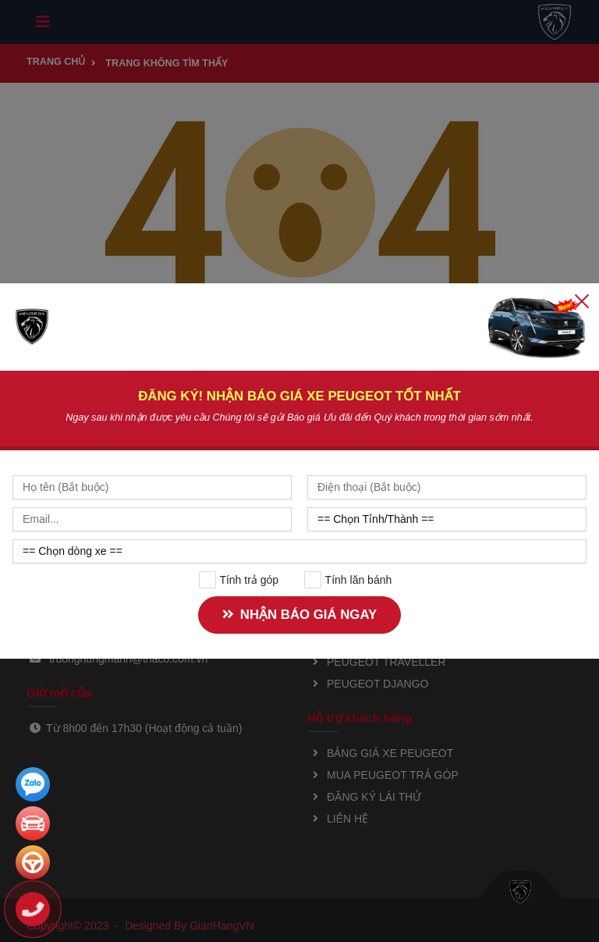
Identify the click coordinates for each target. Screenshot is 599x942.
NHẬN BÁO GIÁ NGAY (298, 614)
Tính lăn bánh (348, 579)
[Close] (582, 300)
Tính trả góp (239, 579)
